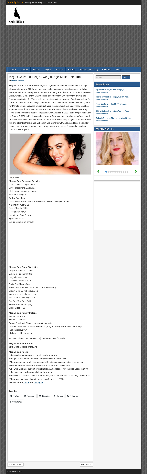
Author (119, 69)
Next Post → (86, 464)
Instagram (38, 382)
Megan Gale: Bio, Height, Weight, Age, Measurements (45, 77)
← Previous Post (15, 464)
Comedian (106, 69)
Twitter (26, 382)
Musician (59, 69)
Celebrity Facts (14, 2)
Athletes (71, 69)
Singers (48, 69)
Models (36, 69)
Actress (24, 69)
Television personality (88, 69)
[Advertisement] (73, 46)
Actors (13, 69)
